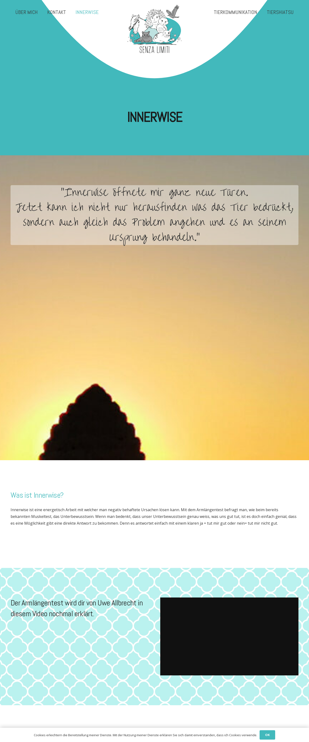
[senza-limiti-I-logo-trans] (154, 29)
